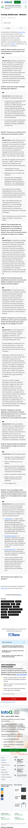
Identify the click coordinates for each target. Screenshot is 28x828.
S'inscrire (3, 760)
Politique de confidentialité (7, 827)
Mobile (4, 612)
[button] (14, 698)
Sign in (24, 2)
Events (2, 767)
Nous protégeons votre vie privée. (8, 702)
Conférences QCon (5, 765)
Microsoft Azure (13, 614)
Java (21, 594)
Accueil (2, 757)
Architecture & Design (7, 601)
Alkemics (13, 44)
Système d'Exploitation (15, 609)
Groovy (18, 601)
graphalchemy (9, 519)
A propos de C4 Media (6, 777)
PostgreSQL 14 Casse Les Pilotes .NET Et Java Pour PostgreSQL (13, 651)
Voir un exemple (22, 674)
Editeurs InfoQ (4, 772)
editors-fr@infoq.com (5, 819)
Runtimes (4, 609)
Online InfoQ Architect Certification (20, 761)
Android (16, 606)
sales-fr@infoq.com (19, 814)
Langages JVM (5, 604)
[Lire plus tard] (21, 28)
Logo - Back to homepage (8, 2)
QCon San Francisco (22, 775)
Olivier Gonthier (7, 22)
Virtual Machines (6, 606)
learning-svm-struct (10, 549)
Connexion (3, 762)
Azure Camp (21, 32)
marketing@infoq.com (19, 819)
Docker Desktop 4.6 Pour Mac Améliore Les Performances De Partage (12, 656)
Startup (4, 614)
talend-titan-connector (11, 536)
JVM (18, 604)
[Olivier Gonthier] (2, 23)
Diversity (3, 779)
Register (17, 2)
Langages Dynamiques (14, 612)
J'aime (8, 28)
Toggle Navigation (2, 2)
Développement (7, 642)
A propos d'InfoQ (5, 774)
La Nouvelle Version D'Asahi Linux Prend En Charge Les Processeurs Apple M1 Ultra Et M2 (13, 646)
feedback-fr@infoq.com (6, 814)
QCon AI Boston (21, 765)
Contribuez (3, 769)
